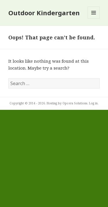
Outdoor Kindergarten (44, 12)
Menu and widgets (94, 18)
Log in (93, 103)
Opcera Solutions (74, 103)
